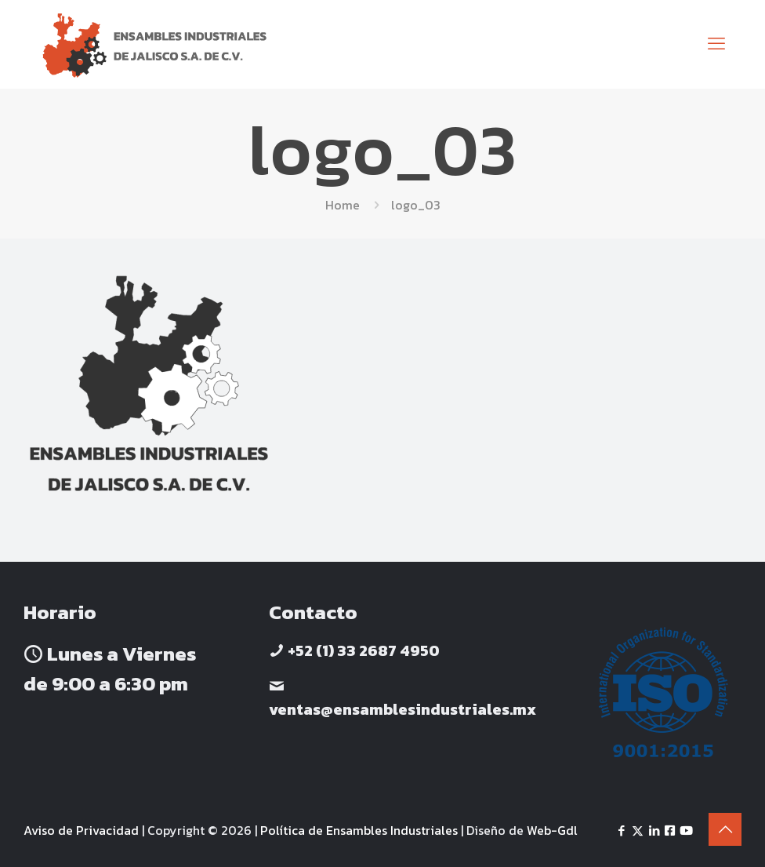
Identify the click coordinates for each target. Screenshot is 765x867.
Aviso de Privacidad (81, 830)
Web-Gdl (552, 830)
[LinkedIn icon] (654, 830)
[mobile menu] (716, 44)
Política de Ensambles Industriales (359, 830)
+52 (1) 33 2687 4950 (362, 650)
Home (342, 204)
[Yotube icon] (686, 830)
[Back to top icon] (725, 829)
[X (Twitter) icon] (638, 830)
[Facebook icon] (621, 830)
